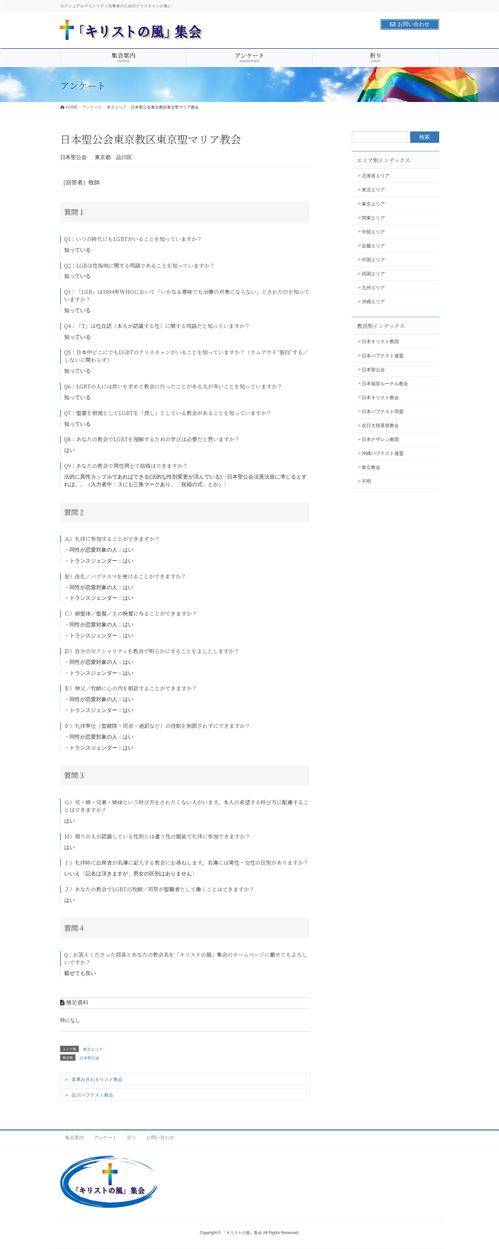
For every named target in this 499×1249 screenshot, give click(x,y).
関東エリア (373, 218)
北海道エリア (376, 175)
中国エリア (373, 259)
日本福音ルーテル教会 (385, 383)
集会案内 (74, 1137)
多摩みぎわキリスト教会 (97, 1079)
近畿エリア (373, 245)
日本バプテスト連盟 (383, 355)
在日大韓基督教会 (380, 425)
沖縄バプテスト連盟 (383, 453)
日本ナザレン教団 (380, 439)
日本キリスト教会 (380, 397)
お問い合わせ (410, 24)
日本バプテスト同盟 (383, 411)
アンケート (105, 1137)
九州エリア (373, 287)
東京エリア (93, 1049)
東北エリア (373, 189)
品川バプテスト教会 (92, 1095)
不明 (366, 481)
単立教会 (371, 467)
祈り (131, 1137)
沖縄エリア (373, 301)
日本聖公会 (89, 1058)
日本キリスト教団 (380, 341)
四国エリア (373, 273)
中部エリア (373, 231)
